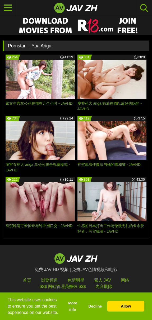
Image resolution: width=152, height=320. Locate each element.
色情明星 (75, 280)
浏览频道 (49, 280)
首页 (27, 280)
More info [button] (72, 306)
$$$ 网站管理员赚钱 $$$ (63, 286)
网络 (125, 280)
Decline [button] (95, 306)
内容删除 (103, 286)
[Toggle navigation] (8, 8)
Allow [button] (126, 306)
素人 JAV (102, 280)
